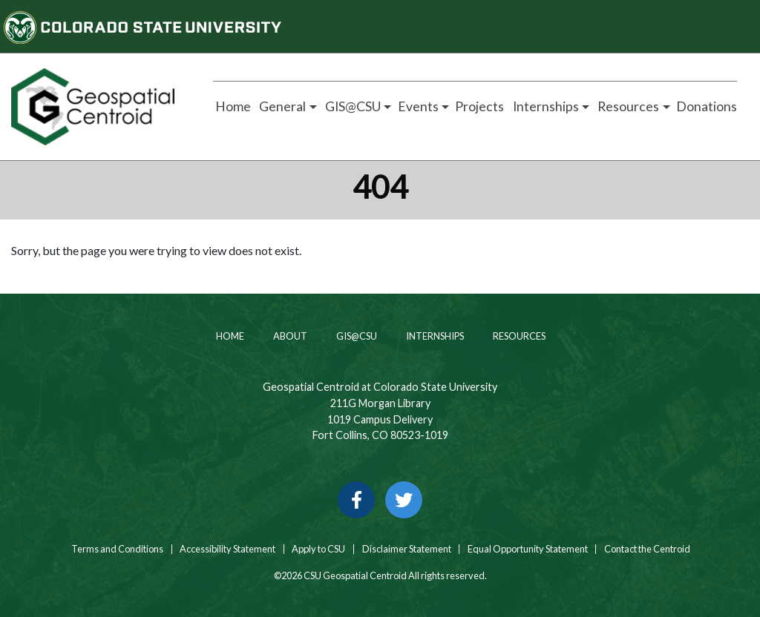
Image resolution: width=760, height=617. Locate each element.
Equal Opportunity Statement (528, 549)
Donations (706, 106)
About (289, 336)
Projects (479, 106)
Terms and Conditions (116, 549)
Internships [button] (545, 106)
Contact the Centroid (647, 549)
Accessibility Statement (227, 549)
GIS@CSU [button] (352, 106)
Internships (434, 336)
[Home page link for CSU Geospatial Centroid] (95, 106)
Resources (518, 336)
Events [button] (418, 106)
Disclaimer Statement (406, 549)
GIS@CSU (356, 336)
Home (232, 106)
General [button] (281, 106)
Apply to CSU (318, 549)
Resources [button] (627, 106)
